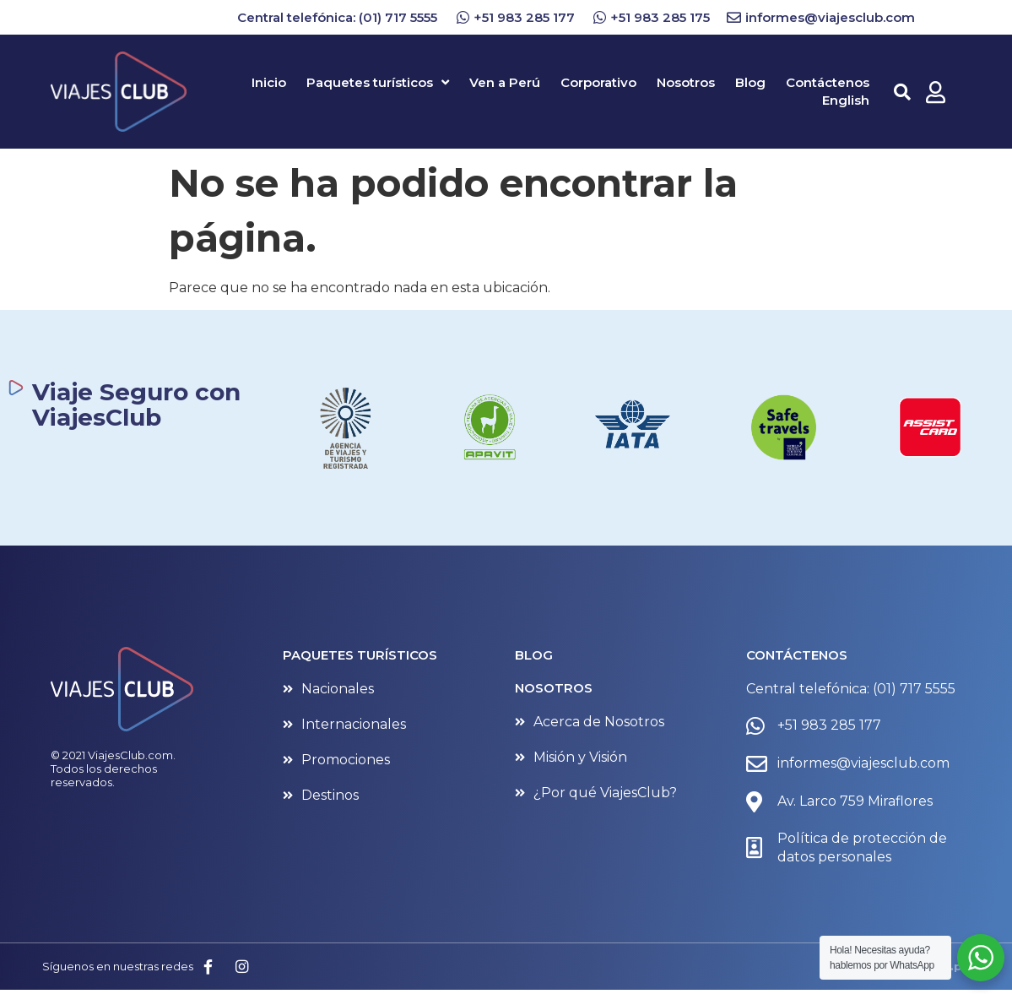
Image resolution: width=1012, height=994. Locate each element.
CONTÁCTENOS (796, 655)
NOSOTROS (554, 688)
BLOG (534, 655)
